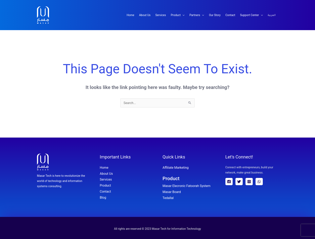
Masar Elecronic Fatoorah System (187, 186)
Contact (230, 15)
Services (160, 15)
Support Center (249, 15)
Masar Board (172, 192)
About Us (144, 15)
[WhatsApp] (259, 181)
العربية (272, 15)
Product (176, 15)
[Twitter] (239, 181)
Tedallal (168, 198)
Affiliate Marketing (176, 168)
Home (130, 15)
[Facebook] (229, 181)
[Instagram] (249, 181)
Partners (194, 15)
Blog (103, 197)
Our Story (215, 15)
